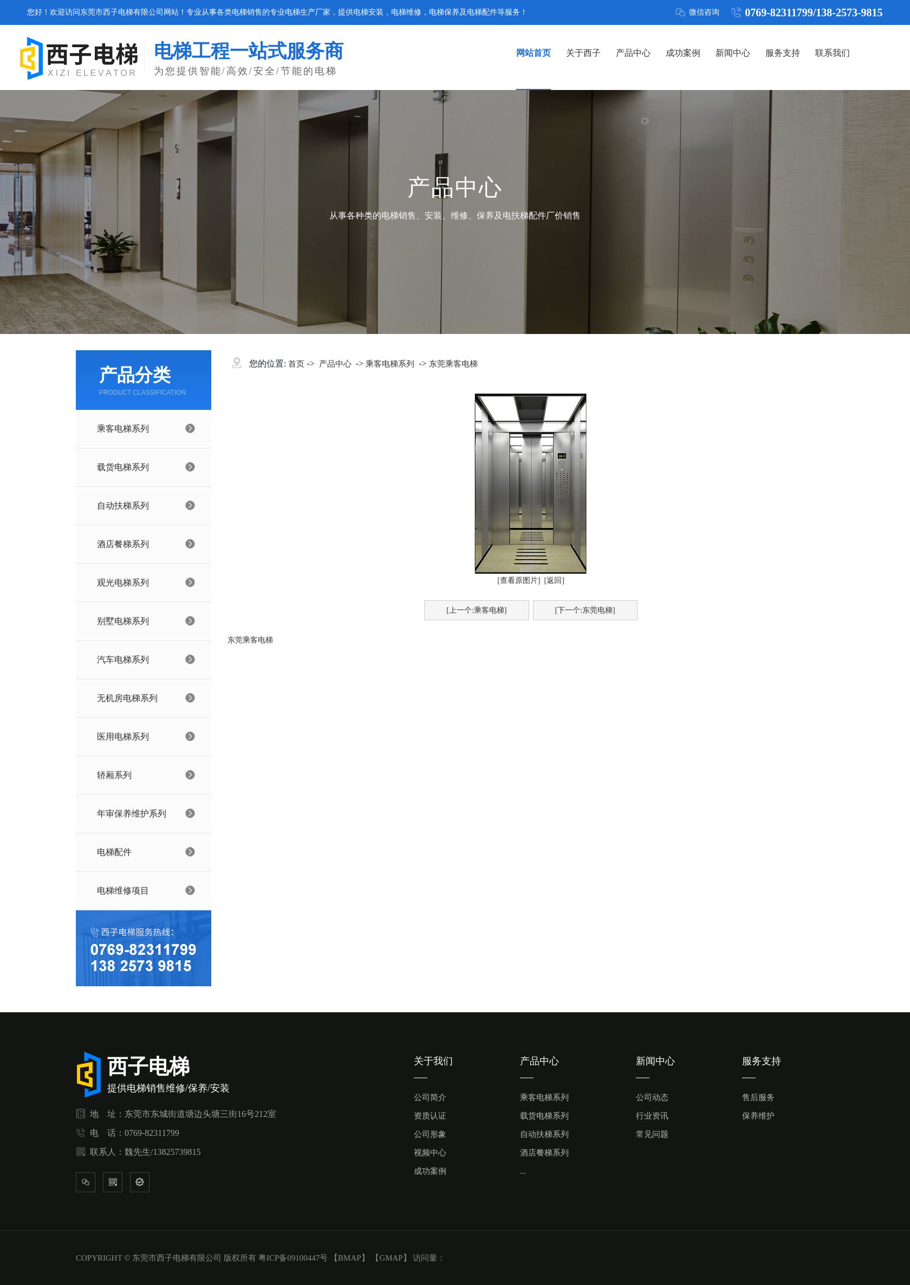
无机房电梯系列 (127, 698)
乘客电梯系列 (123, 428)
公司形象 (430, 1134)
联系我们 (832, 52)
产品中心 (633, 52)
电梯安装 (368, 12)
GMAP (390, 1258)
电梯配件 (482, 12)
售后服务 (758, 1097)
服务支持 (782, 52)
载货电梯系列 (123, 467)
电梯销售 (247, 12)
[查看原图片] (518, 580)
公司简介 (430, 1097)
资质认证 (430, 1115)
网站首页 (533, 52)
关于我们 (433, 1061)
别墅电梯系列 (123, 621)
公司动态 (652, 1097)
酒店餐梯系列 (123, 544)
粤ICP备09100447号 (293, 1258)
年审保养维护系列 (131, 813)
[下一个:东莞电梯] (585, 610)
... (523, 1171)
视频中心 (430, 1152)
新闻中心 (733, 52)
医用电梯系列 (123, 736)
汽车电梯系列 (123, 659)
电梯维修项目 (123, 890)
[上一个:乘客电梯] (476, 610)
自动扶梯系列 (123, 505)
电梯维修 (406, 12)
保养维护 (758, 1115)
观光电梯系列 (123, 582)
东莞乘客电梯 (453, 363)
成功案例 (683, 52)
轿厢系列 (114, 775)
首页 (296, 363)
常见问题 (652, 1134)
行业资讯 (652, 1115)
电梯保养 (444, 12)
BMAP (349, 1258)
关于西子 (583, 52)
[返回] (554, 580)
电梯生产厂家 (307, 12)
